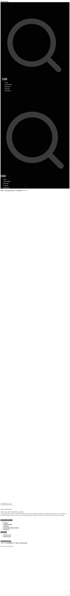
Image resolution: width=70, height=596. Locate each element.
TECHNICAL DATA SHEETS (6, 220)
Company (7, 88)
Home (6, 82)
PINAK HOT (5, 592)
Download (7, 86)
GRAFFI (4, 585)
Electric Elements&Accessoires (11, 228)
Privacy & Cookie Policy (40, 548)
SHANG (4, 595)
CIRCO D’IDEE (5, 578)
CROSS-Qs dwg (7, 235)
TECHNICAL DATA (7, 225)
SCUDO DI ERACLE (6, 594)
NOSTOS (4, 590)
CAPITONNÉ (5, 577)
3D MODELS (3, 232)
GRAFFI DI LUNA (6, 586)
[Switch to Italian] (10, 97)
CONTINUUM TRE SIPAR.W (8, 579)
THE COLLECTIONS (9, 190)
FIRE (4, 584)
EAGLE (4, 580)
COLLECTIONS (8, 84)
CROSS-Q (5, 223)
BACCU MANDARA (6, 575)
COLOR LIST (6, 230)
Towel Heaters (23, 243)
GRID (4, 588)
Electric (17, 243)
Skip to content (4, 1)
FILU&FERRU (5, 583)
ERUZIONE (5, 581)
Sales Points (8, 90)
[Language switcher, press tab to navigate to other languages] (8, 94)
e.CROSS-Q (6, 226)
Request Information (6, 242)
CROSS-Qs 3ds (7, 237)
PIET (4, 591)
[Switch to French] (10, 100)
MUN (4, 589)
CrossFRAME (18, 190)
